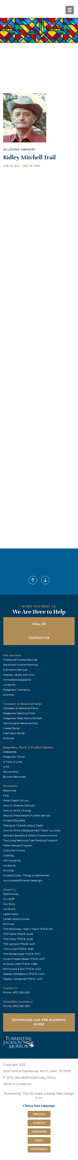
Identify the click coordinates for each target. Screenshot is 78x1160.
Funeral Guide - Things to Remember (26, 875)
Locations (9, 685)
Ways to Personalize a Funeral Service (26, 815)
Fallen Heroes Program (17, 845)
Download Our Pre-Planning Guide (39, 1022)
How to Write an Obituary (19, 805)
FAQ (6, 795)
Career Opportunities (16, 919)
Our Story (9, 904)
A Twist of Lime (12, 762)
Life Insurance (12, 860)
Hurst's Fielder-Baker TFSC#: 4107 (24, 959)
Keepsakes (9, 752)
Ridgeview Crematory (17, 690)
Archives (8, 695)
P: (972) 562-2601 (15, 1077)
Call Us (39, 624)
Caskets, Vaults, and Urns (18, 675)
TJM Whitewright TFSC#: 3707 (22, 954)
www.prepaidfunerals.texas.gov (23, 880)
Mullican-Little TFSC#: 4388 (20, 964)
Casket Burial (11, 728)
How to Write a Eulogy (17, 810)
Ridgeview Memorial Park (19, 713)
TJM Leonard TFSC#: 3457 (19, 944)
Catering (8, 855)
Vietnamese (39, 1149)
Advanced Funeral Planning (20, 665)
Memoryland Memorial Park (20, 723)
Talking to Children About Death (23, 825)
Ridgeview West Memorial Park (22, 718)
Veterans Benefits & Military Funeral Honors (30, 835)
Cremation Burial (14, 733)
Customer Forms (14, 850)
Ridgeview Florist (14, 757)
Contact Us (39, 638)
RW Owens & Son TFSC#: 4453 (22, 969)
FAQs (31, 1077)
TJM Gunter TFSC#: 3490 (18, 949)
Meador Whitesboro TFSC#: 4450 (24, 974)
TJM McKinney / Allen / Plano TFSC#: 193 (28, 929)
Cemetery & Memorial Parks (20, 708)
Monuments (11, 772)
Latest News (11, 914)
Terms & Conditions (17, 1084)
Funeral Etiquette (14, 820)
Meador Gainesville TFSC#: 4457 (23, 979)
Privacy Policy (45, 1077)
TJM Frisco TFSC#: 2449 (18, 939)
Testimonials (11, 894)
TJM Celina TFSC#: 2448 (18, 934)
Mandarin (39, 1131)
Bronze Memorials (14, 777)
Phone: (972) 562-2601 (16, 992)
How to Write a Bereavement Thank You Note (31, 830)
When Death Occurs (15, 800)
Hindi (39, 1140)
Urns (6, 767)
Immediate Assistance (17, 680)
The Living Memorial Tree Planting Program (30, 840)
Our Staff (8, 899)
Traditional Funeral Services (20, 660)
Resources (9, 790)
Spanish (39, 1123)
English (39, 1114)
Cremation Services (15, 670)
